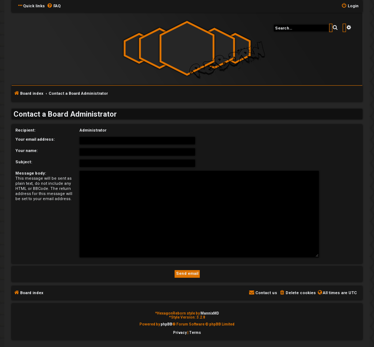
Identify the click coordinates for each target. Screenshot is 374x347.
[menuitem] (54, 6)
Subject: (23, 162)
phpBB (166, 324)
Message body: (30, 173)
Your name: (26, 150)
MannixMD (210, 313)
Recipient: (25, 130)
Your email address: (35, 139)
